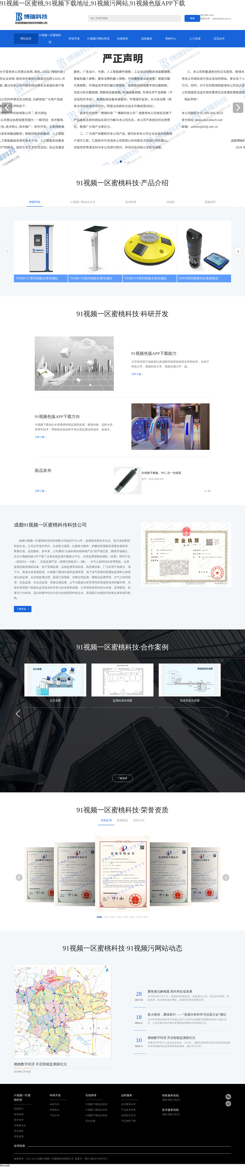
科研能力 (54, 1110)
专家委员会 (20, 1125)
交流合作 (219, 38)
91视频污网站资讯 (98, 38)
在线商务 (122, 38)
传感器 (170, 201)
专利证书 (106, 820)
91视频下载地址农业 (82, 201)
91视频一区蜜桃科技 (50, 39)
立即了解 (137, 374)
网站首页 (25, 38)
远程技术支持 (128, 1115)
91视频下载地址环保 (96, 1110)
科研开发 (74, 38)
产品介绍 (54, 1115)
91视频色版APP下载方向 (57, 416)
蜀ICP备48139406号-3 (96, 1158)
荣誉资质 (19, 1136)
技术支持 (19, 1120)
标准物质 (130, 201)
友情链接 (19, 1145)
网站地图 (5, 1165)
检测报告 (122, 820)
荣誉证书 (138, 820)
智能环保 (34, 201)
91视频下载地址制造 (96, 1115)
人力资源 (195, 38)
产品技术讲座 (128, 1110)
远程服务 (146, 38)
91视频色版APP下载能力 (154, 353)
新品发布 (43, 470)
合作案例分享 (128, 1104)
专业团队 (19, 1131)
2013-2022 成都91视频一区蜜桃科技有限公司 (50, 1158)
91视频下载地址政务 (96, 1104)
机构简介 (19, 1108)
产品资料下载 (128, 1121)
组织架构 (19, 1114)
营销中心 (170, 38)
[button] (238, 107)
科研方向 (54, 1104)
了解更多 (21, 609)
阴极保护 (210, 201)
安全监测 (90, 1121)
